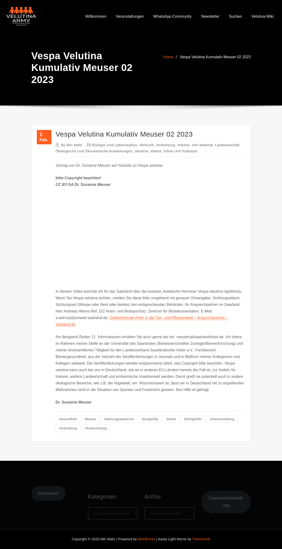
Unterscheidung (222, 419)
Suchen (235, 17)
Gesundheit (68, 419)
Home (168, 57)
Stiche (171, 419)
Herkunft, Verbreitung (157, 145)
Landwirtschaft (227, 145)
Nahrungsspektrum (119, 419)
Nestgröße (150, 419)
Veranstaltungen (130, 17)
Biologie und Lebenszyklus (114, 145)
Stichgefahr (193, 419)
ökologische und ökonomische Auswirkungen (94, 151)
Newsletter (210, 17)
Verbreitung (68, 428)
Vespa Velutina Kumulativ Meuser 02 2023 (215, 57)
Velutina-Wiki (262, 17)
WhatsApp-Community (172, 17)
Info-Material (202, 145)
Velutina (141, 151)
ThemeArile (201, 539)
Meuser (90, 419)
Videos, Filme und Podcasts (174, 151)
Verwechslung (96, 428)
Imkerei (183, 145)
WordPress (146, 539)
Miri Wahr (72, 145)
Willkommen (95, 17)
